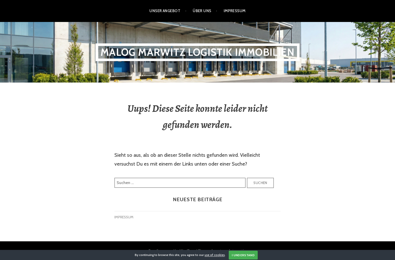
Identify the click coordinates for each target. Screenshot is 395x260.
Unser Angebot (164, 11)
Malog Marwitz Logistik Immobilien (197, 52)
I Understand (243, 255)
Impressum (235, 11)
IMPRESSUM (124, 217)
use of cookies (215, 255)
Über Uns (202, 11)
